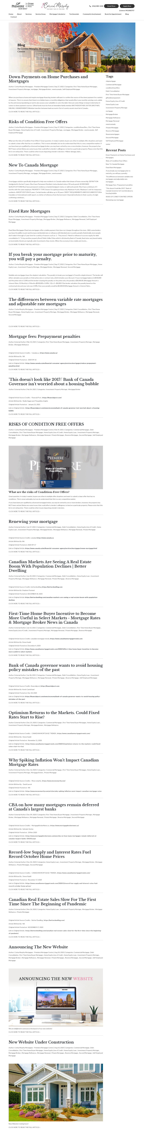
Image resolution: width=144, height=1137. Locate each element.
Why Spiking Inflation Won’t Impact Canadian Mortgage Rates (54, 762)
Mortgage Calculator (57, 14)
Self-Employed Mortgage (71, 89)
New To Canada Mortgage (33, 165)
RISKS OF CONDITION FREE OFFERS (46, 424)
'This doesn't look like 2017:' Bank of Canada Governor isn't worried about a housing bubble (54, 381)
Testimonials (74, 14)
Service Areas (41, 14)
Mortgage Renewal (78, 219)
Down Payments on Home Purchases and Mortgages (48, 79)
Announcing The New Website (38, 947)
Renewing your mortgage (33, 521)
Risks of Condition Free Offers (38, 122)
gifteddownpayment (113, 98)
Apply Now (127, 6)
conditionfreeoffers (80, 127)
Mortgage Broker (45, 89)
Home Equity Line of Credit (30, 130)
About (19, 14)
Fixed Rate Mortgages (29, 211)
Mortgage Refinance (64, 219)
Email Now (111, 6)
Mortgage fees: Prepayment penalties (44, 336)
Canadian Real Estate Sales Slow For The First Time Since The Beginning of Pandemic (52, 901)
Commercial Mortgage (81, 430)
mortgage (34, 89)
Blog (127, 14)
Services (29, 14)
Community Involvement (92, 14)
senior (108, 144)
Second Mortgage (74, 267)
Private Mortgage (58, 435)
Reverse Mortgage (71, 435)
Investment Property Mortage (19, 89)
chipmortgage (111, 81)
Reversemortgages (112, 134)
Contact (14, 17)
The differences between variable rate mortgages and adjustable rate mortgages (56, 301)
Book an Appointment (113, 14)
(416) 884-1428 (97, 6)
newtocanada (57, 89)
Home (11, 14)
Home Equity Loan (27, 312)
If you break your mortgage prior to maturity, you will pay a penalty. (53, 256)
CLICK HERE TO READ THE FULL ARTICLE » (24, 112)
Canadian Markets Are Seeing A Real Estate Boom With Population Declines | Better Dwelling (50, 566)
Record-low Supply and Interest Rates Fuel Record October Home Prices (50, 854)
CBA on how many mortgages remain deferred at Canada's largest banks (54, 807)
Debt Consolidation (80, 217)
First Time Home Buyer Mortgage (85, 87)
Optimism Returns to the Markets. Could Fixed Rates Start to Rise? (54, 715)
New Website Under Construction (41, 1042)
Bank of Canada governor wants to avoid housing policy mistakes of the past (56, 667)
